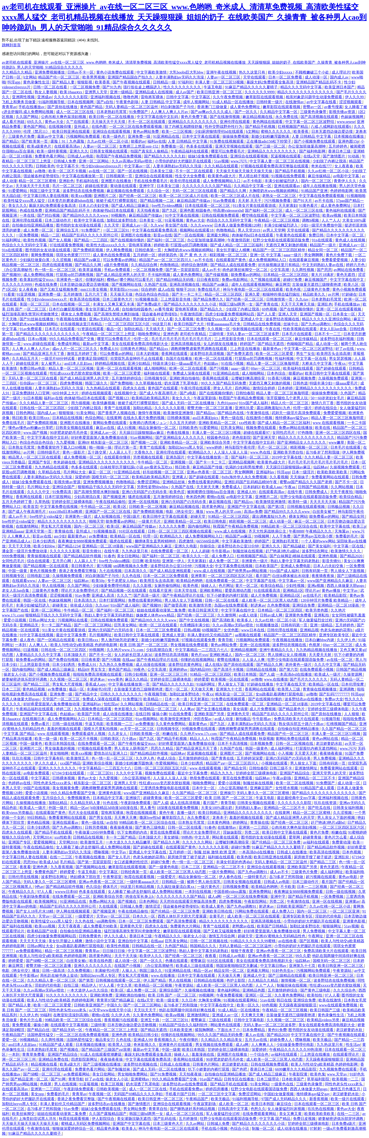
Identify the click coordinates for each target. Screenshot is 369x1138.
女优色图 (232, 630)
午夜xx (340, 363)
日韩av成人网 (271, 615)
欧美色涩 (177, 492)
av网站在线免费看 (348, 270)
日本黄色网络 (219, 822)
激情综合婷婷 (264, 388)
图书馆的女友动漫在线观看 (79, 225)
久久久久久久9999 (260, 92)
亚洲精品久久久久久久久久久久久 (324, 388)
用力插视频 (81, 403)
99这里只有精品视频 (137, 887)
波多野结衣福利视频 (337, 339)
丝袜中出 (291, 324)
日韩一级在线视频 (67, 724)
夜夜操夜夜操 (121, 827)
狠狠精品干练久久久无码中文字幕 (106, 487)
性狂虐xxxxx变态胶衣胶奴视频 (75, 373)
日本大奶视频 (148, 354)
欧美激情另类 (201, 605)
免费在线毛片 (209, 289)
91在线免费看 (181, 714)
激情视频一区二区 (296, 980)
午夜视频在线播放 (71, 319)
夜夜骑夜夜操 (323, 576)
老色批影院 (241, 438)
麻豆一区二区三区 (309, 521)
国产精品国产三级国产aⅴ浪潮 (106, 1050)
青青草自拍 (158, 1109)
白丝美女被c (77, 961)
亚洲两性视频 (24, 97)
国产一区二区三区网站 (93, 625)
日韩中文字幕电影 (249, 1020)
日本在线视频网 (81, 102)
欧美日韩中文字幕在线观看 (328, 373)
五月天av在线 (256, 1040)
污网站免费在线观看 (252, 911)
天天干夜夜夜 (69, 926)
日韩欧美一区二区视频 (148, 507)
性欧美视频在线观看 (300, 329)
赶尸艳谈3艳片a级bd (282, 551)
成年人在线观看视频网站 (252, 284)
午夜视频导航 (156, 694)
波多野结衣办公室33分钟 (238, 546)
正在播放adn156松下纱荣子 (269, 141)
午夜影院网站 (256, 901)
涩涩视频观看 (351, 102)
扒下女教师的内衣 (132, 832)
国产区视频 (309, 941)
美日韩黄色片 (83, 566)
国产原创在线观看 (239, 665)
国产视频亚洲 (114, 497)
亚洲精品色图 (254, 990)
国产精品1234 (69, 546)
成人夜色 (28, 640)
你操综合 (208, 546)
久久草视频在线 (149, 383)
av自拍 (111, 822)
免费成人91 (109, 349)
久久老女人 (118, 734)
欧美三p (359, 526)
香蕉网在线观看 (175, 354)
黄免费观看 (22, 1025)
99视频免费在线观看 (199, 729)
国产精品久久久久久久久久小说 (190, 304)
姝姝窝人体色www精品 (155, 615)
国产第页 (86, 980)
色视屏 (315, 645)
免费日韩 (317, 235)
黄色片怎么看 (336, 837)
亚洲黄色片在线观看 (176, 1045)
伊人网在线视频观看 (73, 911)
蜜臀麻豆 (197, 961)
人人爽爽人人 (19, 536)
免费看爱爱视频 (335, 260)
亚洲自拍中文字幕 (133, 941)
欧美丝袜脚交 (24, 1114)
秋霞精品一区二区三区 (158, 709)
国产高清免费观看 (181, 921)
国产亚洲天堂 (264, 438)
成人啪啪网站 (156, 368)
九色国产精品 (176, 946)
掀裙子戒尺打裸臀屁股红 (117, 201)
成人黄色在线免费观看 (112, 255)
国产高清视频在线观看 (320, 117)
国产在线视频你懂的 (127, 240)
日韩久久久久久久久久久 (121, 694)
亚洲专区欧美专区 (334, 635)
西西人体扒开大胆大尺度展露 (183, 916)
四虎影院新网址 (84, 1059)
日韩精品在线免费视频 (262, 324)
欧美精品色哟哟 (190, 581)
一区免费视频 (27, 235)
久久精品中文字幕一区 (279, 112)
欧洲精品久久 (200, 452)
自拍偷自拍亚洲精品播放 (33, 225)
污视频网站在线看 (73, 620)
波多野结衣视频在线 (282, 319)
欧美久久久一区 (196, 556)
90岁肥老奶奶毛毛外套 (69, 433)
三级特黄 (217, 334)
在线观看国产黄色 (231, 260)
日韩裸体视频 (179, 418)
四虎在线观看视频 (57, 265)
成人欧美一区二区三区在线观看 (254, 916)
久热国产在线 (156, 284)
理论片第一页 (126, 447)
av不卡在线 (324, 201)
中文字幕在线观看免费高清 (155, 230)
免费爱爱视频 (335, 413)
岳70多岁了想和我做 (323, 452)
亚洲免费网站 (260, 892)
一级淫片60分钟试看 (58, 359)
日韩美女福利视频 (348, 808)
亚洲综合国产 (64, 487)
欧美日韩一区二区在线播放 (112, 117)
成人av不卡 (211, 270)
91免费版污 (132, 699)
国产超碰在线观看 (331, 368)
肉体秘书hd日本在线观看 (114, 210)
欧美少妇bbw (44, 546)
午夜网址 (316, 936)
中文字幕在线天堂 (291, 684)
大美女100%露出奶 (217, 808)
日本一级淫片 (303, 472)
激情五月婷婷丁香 (82, 354)
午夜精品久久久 (319, 531)
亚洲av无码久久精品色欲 (110, 319)
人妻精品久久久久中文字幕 (39, 655)
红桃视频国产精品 (293, 127)
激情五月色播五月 (345, 1089)
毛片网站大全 (75, 472)
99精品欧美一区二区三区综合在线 (289, 526)
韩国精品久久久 (203, 946)
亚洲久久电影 (186, 546)
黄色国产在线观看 (163, 388)
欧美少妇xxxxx (280, 72)
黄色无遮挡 (346, 275)
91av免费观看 (224, 201)
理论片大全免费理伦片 (80, 591)
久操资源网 (353, 674)
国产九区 (170, 210)
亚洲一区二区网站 (94, 161)
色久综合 (93, 887)
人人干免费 (282, 536)
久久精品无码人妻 (85, 803)
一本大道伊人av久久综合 (88, 990)
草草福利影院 (318, 1079)
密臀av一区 (312, 107)
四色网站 (243, 388)
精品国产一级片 (323, 245)
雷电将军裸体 (152, 97)
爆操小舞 (159, 714)
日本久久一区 (144, 916)
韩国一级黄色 (257, 748)
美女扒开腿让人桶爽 (233, 250)
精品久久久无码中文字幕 (301, 87)
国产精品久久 (212, 309)
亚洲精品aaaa (13, 531)
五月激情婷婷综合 (127, 378)
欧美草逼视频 (90, 270)
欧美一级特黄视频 (52, 151)
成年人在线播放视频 (320, 186)
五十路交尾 (97, 452)
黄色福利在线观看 (341, 210)
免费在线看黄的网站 (205, 482)
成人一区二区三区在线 (75, 112)
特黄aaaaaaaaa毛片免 (224, 324)
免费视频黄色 (79, 798)
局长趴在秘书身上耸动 (59, 975)
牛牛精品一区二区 (152, 462)
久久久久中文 (39, 492)
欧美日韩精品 (210, 813)
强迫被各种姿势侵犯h (41, 176)
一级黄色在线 (282, 1084)
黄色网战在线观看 (268, 122)
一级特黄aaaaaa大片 (143, 882)
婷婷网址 (241, 822)
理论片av (312, 591)
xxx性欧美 (247, 423)
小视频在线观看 (275, 763)
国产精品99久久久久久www (86, 215)
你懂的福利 (95, 280)
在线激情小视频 (259, 418)
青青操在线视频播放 (320, 689)
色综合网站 (95, 418)
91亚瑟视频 (26, 294)
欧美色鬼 (317, 1074)
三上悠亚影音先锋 (176, 299)
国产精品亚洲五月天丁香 (44, 354)
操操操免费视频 (236, 136)
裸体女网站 (298, 516)
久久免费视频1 (80, 971)
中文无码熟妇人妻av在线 (323, 265)
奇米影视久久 (126, 709)
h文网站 (29, 77)
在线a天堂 (312, 156)
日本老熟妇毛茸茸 (112, 112)
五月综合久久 (54, 798)
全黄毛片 (217, 916)
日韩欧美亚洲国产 (292, 906)
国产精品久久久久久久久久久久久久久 (48, 334)
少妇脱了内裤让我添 (330, 161)
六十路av (129, 739)
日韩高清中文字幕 (233, 1109)
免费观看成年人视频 (89, 734)
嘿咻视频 (102, 852)
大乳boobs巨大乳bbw (187, 72)
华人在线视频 (53, 586)
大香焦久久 (144, 452)
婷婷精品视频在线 (110, 363)
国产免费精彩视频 (88, 250)
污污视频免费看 (278, 201)
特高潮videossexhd (228, 210)
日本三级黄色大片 (117, 299)
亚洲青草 (198, 576)
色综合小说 (240, 1128)
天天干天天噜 (20, 546)
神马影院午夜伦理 (240, 447)
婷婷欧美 (161, 245)
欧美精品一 (153, 699)
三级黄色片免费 (22, 136)
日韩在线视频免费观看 (220, 215)
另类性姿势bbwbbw (153, 487)
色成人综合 (167, 758)
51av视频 (221, 161)
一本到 (21, 645)
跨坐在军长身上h (140, 897)
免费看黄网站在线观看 (330, 477)
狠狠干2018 (186, 289)
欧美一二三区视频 (177, 131)
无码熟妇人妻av (248, 808)
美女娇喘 (172, 837)
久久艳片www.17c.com (125, 650)
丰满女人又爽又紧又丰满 (114, 304)
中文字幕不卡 (68, 166)
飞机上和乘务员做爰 (19, 102)
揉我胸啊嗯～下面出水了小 (218, 1030)
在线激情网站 (27, 526)
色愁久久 (258, 1109)
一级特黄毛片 (256, 877)
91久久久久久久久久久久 (67, 995)
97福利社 (185, 82)
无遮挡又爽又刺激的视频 (287, 245)
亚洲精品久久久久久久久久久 (193, 122)
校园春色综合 (218, 438)
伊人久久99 (355, 97)
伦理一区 (141, 339)
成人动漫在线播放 (118, 714)
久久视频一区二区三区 (69, 679)
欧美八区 (352, 284)
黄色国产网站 (35, 127)
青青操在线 (64, 531)
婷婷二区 (64, 709)
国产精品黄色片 (292, 709)
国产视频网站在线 (127, 284)
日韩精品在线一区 (160, 704)
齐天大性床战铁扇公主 (268, 531)
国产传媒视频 (217, 275)
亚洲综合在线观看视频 (111, 131)
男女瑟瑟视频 (341, 359)
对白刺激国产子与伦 (177, 107)
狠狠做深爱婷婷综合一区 (73, 1128)
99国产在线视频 (37, 788)
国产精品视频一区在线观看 (46, 566)
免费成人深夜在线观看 (191, 373)
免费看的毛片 (347, 536)
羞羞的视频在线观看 (64, 729)
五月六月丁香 (96, 294)
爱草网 (295, 837)
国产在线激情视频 (225, 117)
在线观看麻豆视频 (304, 260)
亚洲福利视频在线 (105, 97)
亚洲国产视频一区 (315, 314)
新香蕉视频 (319, 1099)
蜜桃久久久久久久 (276, 131)
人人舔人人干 (120, 452)
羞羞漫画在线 (203, 1054)
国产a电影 (188, 393)
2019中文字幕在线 (287, 457)
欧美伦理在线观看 (185, 181)
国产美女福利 (320, 546)
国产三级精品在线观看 (287, 975)
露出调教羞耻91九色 (274, 408)
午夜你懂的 (189, 1040)
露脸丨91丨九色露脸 (67, 141)
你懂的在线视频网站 (197, 660)
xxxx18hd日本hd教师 (65, 512)
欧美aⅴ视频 (332, 215)
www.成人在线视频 (230, 531)
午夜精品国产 (13, 1035)
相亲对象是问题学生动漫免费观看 (314, 97)
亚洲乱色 (324, 304)
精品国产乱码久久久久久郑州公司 (90, 235)
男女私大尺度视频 (56, 526)
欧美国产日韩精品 (272, 926)
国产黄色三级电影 (150, 827)
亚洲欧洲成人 (221, 655)
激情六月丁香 (323, 403)
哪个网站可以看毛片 (137, 280)
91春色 (109, 556)
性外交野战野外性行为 (224, 127)
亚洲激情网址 (306, 768)
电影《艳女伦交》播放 (185, 512)
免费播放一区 (172, 146)
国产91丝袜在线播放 (37, 319)
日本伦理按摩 (353, 684)
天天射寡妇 (287, 206)
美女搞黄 (240, 709)
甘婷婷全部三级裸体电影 (72, 502)
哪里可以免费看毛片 (228, 151)
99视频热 (119, 215)
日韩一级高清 (54, 971)
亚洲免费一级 (139, 136)
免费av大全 (334, 699)
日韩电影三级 (39, 576)
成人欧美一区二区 (234, 1104)
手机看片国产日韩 (180, 1094)
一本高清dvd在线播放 (294, 674)
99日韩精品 (37, 818)
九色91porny (227, 403)
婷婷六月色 (356, 265)
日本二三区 (11, 689)
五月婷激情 (73, 294)
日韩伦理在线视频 (282, 630)
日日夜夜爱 (90, 660)
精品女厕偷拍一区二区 (157, 428)
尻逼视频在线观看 (286, 156)
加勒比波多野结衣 (122, 220)
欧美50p (99, 581)
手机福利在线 (87, 181)
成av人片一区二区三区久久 (75, 349)
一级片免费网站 (222, 872)
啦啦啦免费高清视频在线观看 (98, 674)
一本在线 (28, 215)
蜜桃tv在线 (216, 497)
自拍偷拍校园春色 (137, 309)
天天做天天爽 (202, 689)
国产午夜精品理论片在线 (183, 595)
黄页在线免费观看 (237, 778)
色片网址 (226, 586)
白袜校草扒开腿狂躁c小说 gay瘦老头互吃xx (136, 467)
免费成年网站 (69, 344)
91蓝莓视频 (174, 220)
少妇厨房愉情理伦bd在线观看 (219, 131)
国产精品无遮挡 (271, 344)
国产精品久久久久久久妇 (165, 156)
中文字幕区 (201, 97)
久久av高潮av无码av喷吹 (132, 161)
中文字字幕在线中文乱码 (158, 117)
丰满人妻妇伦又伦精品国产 (210, 635)
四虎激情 (187, 541)
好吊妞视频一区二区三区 (164, 472)
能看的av (138, 141)
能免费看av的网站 (246, 275)
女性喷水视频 (287, 788)
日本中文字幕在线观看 (201, 136)
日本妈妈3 (251, 487)
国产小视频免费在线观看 (315, 141)
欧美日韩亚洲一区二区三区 (220, 92)
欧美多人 (245, 620)
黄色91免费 (277, 1030)
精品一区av (79, 808)
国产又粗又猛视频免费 (59, 289)
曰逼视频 (31, 650)
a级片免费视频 (116, 265)
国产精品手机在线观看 (54, 832)
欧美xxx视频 (81, 196)
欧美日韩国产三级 (325, 1010)
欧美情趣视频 (104, 403)
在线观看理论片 (346, 1054)
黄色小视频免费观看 (349, 289)
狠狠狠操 (67, 413)
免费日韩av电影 (33, 368)
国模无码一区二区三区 (111, 477)
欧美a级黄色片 (39, 146)
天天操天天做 (121, 294)
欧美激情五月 (78, 758)
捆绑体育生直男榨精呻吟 (156, 541)
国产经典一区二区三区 (138, 196)
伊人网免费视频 (119, 250)
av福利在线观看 (316, 842)
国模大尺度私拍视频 (101, 729)
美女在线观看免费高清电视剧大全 (140, 344)
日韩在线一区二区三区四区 (43, 408)
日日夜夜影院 (208, 280)
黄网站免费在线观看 (110, 423)
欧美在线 (323, 428)
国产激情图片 (334, 156)
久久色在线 (131, 576)
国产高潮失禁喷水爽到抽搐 (117, 314)
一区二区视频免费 (85, 87)
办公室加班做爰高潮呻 (307, 146)
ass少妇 (60, 536)
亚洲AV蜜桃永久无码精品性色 (280, 936)
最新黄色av (272, 349)
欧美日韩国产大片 (189, 324)
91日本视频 (32, 398)
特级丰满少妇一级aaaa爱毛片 (177, 363)
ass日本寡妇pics (206, 418)
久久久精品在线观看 (221, 166)
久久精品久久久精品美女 (222, 1040)
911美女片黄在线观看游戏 (255, 206)
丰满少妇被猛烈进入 (282, 181)
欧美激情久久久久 (346, 551)
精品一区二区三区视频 (64, 951)
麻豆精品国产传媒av (194, 201)
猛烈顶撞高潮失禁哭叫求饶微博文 (30, 314)
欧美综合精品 (351, 497)
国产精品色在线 (231, 413)
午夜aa (290, 487)
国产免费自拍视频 (64, 660)
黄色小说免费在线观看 (115, 72)
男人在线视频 (180, 980)
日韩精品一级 (164, 82)
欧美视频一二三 (120, 724)
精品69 (83, 669)
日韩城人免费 (65, 161)
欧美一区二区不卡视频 (67, 171)
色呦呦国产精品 (300, 344)
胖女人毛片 (223, 388)
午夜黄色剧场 (127, 102)
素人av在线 (255, 1035)
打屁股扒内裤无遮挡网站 (317, 748)
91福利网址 (12, 240)
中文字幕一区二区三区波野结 (310, 122)
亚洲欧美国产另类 (209, 714)
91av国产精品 (211, 1079)
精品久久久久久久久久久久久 (62, 521)
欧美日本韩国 (245, 674)
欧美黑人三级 (289, 689)
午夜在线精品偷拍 (111, 502)
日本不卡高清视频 (233, 744)
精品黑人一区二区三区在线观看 (35, 457)
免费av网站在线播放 (296, 428)
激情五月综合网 (222, 936)
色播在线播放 (178, 433)
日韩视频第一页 (119, 176)
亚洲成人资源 (173, 635)
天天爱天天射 (320, 655)
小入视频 (285, 753)
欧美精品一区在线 (125, 536)
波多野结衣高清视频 (207, 354)
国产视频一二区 (144, 442)
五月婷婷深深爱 (250, 758)
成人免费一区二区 (38, 230)
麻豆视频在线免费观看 (126, 191)
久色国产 (348, 393)
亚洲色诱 (170, 334)
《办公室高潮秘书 (17, 270)
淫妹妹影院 (233, 832)
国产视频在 (127, 901)
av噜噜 (41, 171)
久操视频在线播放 (31, 803)
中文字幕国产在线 (261, 581)
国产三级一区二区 (270, 146)
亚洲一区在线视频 (143, 502)
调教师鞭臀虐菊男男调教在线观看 (199, 349)
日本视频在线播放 (349, 136)
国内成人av (339, 77)
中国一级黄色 (31, 744)
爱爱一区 (10, 1040)
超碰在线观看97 (257, 433)
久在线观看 (108, 906)
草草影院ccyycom (124, 289)
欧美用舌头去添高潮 (334, 354)
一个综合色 (259, 1054)
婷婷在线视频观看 (96, 393)
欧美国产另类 (89, 714)
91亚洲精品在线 (166, 136)
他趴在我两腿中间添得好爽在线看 (187, 1010)
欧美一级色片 (114, 136)
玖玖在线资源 (325, 803)
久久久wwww (201, 225)
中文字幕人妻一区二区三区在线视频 (280, 161)
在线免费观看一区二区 (170, 551)
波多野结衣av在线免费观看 (185, 1084)
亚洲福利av (265, 472)
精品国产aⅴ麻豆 (87, 260)
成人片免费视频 (264, 595)
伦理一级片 (303, 408)
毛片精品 (68, 862)
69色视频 (270, 309)
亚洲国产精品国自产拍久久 (131, 77)
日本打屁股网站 (58, 497)
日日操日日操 (114, 951)
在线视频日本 (34, 719)
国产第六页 (288, 669)
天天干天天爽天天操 (298, 304)
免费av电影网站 (235, 280)
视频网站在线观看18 (197, 230)
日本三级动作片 (58, 220)
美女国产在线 (177, 225)
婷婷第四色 (168, 255)
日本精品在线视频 (67, 418)
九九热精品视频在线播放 (317, 650)
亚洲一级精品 (121, 92)
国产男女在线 (100, 818)
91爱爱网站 (18, 191)
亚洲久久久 (78, 151)
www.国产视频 (35, 433)
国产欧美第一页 (35, 141)
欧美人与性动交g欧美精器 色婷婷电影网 (84, 645)
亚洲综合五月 (68, 230)
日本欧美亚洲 (181, 1030)
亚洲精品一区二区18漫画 (103, 546)
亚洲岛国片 (175, 457)
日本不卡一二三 (328, 334)
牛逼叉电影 (213, 87)
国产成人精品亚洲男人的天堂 (121, 275)
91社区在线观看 (132, 531)
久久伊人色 (347, 640)
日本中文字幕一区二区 (345, 235)
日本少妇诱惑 (44, 541)
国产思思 (324, 270)
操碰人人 (209, 586)
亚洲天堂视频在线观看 (234, 146)
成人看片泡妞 (13, 122)
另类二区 (252, 832)
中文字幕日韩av (273, 966)
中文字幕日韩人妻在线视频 (46, 196)
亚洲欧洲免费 (101, 995)
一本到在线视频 (198, 892)
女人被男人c (51, 363)
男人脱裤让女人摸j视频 (287, 655)
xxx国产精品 (70, 763)
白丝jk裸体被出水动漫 (291, 576)
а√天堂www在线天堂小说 (110, 1010)
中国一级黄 (18, 571)
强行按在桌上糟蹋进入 (142, 87)
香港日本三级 (340, 151)
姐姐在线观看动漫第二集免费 (162, 610)
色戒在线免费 (31, 210)
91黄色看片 (309, 206)
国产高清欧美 (223, 620)
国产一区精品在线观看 (56, 640)
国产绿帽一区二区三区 (45, 961)
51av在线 (267, 1000)
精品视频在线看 (44, 1064)
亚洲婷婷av (179, 669)
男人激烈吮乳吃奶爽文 (120, 640)
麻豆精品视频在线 (257, 117)
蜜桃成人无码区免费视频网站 (86, 1124)
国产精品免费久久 (208, 299)
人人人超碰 (200, 551)
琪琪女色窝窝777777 (73, 255)
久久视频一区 (219, 329)
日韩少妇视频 (136, 674)
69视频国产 (212, 630)
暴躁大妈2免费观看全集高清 (270, 82)
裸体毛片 (111, 887)
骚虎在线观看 (140, 497)
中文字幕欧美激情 (152, 72)
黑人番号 (147, 808)
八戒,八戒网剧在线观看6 (331, 127)
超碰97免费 (293, 280)
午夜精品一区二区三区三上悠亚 (109, 334)
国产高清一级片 (147, 595)
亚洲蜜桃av (140, 1079)
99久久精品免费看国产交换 (72, 339)
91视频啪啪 (356, 196)
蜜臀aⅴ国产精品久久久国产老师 (306, 482)
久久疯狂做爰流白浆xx (176, 887)
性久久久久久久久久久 (182, 87)
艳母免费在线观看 (205, 778)
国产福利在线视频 (17, 926)
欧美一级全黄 (168, 1000)
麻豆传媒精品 (319, 176)
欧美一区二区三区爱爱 (275, 354)
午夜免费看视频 (230, 995)
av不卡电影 (253, 181)
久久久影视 (142, 586)
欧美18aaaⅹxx (71, 92)
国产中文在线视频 (194, 620)
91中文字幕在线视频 (182, 215)
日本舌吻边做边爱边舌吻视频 (85, 284)
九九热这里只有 (135, 551)
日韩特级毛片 (49, 452)
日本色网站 (148, 901)
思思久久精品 (162, 748)
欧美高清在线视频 (85, 299)
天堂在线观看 (255, 77)
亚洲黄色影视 (110, 793)
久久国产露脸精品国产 (108, 1114)
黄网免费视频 (42, 255)
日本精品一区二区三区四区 (286, 275)
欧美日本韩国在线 (60, 744)
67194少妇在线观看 (68, 773)
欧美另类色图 (317, 610)
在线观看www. (24, 581)
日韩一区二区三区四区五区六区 (161, 768)
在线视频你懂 (60, 127)
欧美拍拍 (152, 561)
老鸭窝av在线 (243, 926)
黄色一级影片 (74, 452)
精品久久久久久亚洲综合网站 (327, 319)
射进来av (257, 605)
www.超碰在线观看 (39, 344)
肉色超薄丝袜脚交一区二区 (245, 270)
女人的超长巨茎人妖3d (133, 655)
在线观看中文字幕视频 (69, 1025)
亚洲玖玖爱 (245, 408)
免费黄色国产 (46, 872)
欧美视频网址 (46, 901)
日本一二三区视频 (312, 887)
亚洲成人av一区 (135, 225)
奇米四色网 (195, 497)
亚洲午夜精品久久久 (276, 650)
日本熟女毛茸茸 (22, 447)
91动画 (354, 156)
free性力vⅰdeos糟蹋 (167, 206)
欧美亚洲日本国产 (340, 87)
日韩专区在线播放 (239, 1079)
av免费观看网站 (29, 951)
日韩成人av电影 (80, 156)
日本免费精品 (254, 1030)
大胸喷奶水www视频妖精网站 (274, 191)
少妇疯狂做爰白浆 (35, 260)
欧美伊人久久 (151, 956)
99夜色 (139, 669)
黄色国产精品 (92, 107)
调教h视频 (311, 220)
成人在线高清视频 (185, 803)
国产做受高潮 (175, 605)
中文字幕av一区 (137, 166)
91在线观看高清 (267, 591)
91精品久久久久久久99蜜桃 (253, 941)
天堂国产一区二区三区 (61, 699)
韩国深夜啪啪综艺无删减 (237, 966)
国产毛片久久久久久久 (309, 679)
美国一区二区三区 (35, 304)
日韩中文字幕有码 (48, 758)
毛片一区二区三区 (67, 186)
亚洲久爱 (253, 294)
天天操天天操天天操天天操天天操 (244, 171)
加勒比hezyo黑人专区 (186, 447)
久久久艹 (124, 595)
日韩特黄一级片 (270, 102)
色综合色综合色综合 (152, 294)
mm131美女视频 (94, 289)
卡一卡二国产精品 (56, 625)
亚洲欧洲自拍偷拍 (185, 378)
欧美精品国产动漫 (42, 931)
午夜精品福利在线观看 (190, 151)
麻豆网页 (282, 284)
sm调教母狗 (106, 921)
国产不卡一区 (346, 482)
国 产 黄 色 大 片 (194, 255)
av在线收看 (288, 941)
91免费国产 (139, 112)
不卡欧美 (287, 887)
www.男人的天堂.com (224, 512)
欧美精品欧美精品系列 (151, 398)
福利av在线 (156, 141)
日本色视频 (352, 852)
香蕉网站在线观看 (260, 689)
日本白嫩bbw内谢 (320, 640)
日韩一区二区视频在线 (295, 744)
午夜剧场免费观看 (136, 803)
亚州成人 (82, 127)
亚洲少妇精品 (139, 363)
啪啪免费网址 (149, 334)
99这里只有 (162, 324)
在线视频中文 (126, 393)
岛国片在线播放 (179, 359)
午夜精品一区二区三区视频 (277, 220)
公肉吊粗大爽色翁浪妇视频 (64, 117)
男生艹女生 (305, 354)
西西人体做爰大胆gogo (346, 586)
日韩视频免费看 (236, 887)
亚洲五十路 (150, 1020)
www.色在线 (260, 452)
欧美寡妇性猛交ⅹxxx (37, 280)
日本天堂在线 (186, 591)
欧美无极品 (323, 1040)
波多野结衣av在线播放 (304, 699)
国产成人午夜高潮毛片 (158, 393)
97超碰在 (349, 294)
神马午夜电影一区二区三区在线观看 (253, 289)
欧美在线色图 (101, 961)
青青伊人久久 (345, 181)
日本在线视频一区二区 (71, 304)
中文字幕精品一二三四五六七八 (202, 650)
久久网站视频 (342, 487)
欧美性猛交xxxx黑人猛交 (25, 201)
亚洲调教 (347, 689)
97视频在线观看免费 (198, 640)
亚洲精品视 (309, 630)
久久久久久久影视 (169, 408)
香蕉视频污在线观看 (121, 1020)
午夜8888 (296, 531)
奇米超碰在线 (65, 462)
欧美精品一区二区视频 (153, 985)
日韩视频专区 (156, 378)
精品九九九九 (222, 773)
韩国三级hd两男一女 (236, 304)
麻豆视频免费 (305, 378)
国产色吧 (240, 1069)
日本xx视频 (38, 339)
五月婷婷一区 (144, 255)
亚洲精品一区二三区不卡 (315, 778)
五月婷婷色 (338, 146)
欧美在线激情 (330, 1000)
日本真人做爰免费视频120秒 (238, 225)
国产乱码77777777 (334, 694)
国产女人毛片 (119, 857)
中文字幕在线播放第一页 (83, 176)
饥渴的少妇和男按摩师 (244, 467)
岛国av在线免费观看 (231, 605)
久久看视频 (184, 319)
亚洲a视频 (316, 586)
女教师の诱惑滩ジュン (148, 423)
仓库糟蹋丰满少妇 (195, 625)
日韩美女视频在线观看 (109, 151)
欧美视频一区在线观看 (230, 679)
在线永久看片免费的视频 (144, 418)
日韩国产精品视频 (313, 487)
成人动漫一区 (316, 77)
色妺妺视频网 (352, 117)
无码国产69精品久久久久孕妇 (139, 1094)
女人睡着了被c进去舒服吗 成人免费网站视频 (93, 847)
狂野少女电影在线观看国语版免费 (281, 240)
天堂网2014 (42, 837)
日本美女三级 (162, 171)
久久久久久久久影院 (71, 97)
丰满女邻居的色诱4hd (234, 862)
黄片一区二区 (247, 586)
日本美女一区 (151, 220)
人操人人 (130, 971)
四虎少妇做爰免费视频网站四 (230, 314)
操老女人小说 (15, 674)
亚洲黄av (352, 901)
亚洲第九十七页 (229, 689)
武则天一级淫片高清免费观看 (296, 413)
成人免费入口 (223, 556)
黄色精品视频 (34, 689)
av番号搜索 (333, 107)
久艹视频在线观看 (265, 280)
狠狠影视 (85, 82)
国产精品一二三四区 (91, 240)
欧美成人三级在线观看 (195, 966)
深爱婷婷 (82, 477)
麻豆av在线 (105, 428)
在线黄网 (113, 418)
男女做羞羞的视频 (60, 748)
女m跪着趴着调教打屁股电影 (280, 694)
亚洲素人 (179, 477)
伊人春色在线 (230, 877)
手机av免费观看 (117, 270)
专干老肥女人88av (122, 581)
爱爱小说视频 (15, 620)
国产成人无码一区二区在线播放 (188, 403)
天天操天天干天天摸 (108, 122)
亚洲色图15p (348, 141)
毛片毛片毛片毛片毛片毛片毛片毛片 (182, 339)
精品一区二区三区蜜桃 (38, 181)
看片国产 (263, 576)
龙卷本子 (219, 818)
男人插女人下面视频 (347, 571)
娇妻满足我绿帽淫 (93, 359)
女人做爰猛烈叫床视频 (286, 1109)
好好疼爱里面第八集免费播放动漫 (99, 438)
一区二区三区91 (116, 230)
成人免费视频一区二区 (83, 457)
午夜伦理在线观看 (196, 388)
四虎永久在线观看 (17, 832)
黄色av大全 (54, 122)
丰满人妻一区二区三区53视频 (220, 82)
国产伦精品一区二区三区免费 (276, 842)
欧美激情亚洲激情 (178, 413)
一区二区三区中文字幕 (217, 1094)
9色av (39, 887)
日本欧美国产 (267, 566)
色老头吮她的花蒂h (336, 630)
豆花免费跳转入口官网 (31, 393)
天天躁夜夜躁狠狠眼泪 (298, 1005)
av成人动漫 (248, 615)
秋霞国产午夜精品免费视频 (119, 156)
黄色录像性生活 (36, 82)
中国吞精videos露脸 (230, 892)
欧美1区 (120, 507)
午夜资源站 (343, 971)
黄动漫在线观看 (123, 186)
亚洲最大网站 (218, 235)
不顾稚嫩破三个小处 (312, 72)
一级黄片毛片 (150, 521)
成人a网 (214, 897)
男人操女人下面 (231, 684)
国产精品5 (11, 141)
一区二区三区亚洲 (345, 911)
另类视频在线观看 (148, 457)
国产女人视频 (60, 240)
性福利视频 (285, 359)
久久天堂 (112, 225)
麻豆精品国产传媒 (208, 467)
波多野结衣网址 (315, 551)
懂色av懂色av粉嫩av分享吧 (31, 428)
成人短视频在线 (107, 516)
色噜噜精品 (226, 230)
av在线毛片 (312, 595)
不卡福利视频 (159, 275)
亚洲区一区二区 (259, 995)
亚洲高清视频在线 (185, 284)
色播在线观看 (177, 961)
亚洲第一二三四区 (254, 827)
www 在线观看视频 (329, 423)
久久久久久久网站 (197, 842)
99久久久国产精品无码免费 (224, 383)
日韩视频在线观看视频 (306, 507)
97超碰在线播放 (260, 684)
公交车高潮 (280, 270)
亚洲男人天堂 (96, 92)
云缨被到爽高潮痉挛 (248, 378)
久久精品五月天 (25, 359)
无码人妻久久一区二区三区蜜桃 (263, 793)
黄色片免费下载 (194, 117)
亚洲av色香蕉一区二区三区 (210, 472)
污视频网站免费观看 (83, 136)
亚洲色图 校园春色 (196, 210)
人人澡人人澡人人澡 (231, 452)
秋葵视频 (266, 739)
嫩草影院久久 (173, 818)
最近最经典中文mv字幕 (297, 798)
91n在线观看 (322, 240)
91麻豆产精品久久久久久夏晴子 (252, 87)
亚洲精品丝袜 (174, 482)
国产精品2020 (351, 556)
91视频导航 (331, 719)
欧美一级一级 (46, 739)
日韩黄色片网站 (134, 349)
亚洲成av (44, 97)
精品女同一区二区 (323, 250)
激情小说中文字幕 (100, 941)
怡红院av (111, 704)
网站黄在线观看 (225, 837)
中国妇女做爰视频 (279, 1094)
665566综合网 (208, 541)
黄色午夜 (167, 813)
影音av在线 (162, 235)
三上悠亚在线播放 (245, 349)
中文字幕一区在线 (311, 359)
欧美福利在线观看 (298, 368)
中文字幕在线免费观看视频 (322, 196)
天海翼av (342, 531)
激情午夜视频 (149, 413)
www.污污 (239, 161)
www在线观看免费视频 (338, 1005)
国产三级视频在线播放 (102, 1064)
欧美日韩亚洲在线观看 (71, 131)
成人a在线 (166, 289)
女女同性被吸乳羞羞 (348, 615)
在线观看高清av (67, 146)
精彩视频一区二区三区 (228, 255)
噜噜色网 (131, 97)
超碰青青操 (153, 798)
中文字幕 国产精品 (20, 734)
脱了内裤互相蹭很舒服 (183, 127)
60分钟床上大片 (66, 393)
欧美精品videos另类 (323, 1020)
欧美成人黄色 (213, 906)
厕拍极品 (243, 719)
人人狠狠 (352, 714)
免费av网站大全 (102, 901)
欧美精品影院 (336, 595)
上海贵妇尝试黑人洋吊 (38, 1119)
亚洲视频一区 (182, 462)
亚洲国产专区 (40, 462)
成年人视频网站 (196, 102)
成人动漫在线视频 (151, 665)
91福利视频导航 (52, 102)
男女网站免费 (135, 1109)
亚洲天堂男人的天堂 (329, 773)
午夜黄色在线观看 (291, 235)
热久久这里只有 (252, 72)
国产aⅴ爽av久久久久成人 (212, 112)
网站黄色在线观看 (225, 1025)
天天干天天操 (126, 956)
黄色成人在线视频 (350, 240)
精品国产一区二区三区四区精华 (279, 250)
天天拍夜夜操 (148, 210)
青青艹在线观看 (117, 408)
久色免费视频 (279, 605)
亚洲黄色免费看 (298, 615)
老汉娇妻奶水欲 (329, 744)
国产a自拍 (105, 102)
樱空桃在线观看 (255, 215)
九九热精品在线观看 (103, 388)
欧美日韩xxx (39, 418)
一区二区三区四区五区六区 (127, 324)
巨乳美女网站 (232, 428)
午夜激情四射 (239, 240)
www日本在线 (253, 630)
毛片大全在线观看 (83, 813)
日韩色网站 (26, 413)
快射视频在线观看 (248, 329)
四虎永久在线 (134, 388)
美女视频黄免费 (66, 788)
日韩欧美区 (110, 739)
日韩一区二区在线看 (50, 87)
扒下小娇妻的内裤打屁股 (228, 595)
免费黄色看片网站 (50, 156)
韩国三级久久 (96, 383)
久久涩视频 (62, 260)
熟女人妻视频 (46, 92)
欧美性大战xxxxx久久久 (106, 245)
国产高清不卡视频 (229, 669)
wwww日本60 (66, 892)
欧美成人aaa (272, 487)
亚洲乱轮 (342, 857)
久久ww (156, 225)
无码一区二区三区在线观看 (195, 191)
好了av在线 (345, 349)
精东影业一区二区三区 (110, 442)
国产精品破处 (294, 546)
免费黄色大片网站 (185, 926)
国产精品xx (159, 349)
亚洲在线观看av (287, 186)
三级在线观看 (220, 1020)
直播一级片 (187, 813)
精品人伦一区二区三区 (290, 403)
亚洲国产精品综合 (295, 773)
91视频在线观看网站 (241, 1000)
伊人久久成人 (46, 763)
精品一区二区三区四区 (224, 294)
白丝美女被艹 (324, 512)
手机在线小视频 (215, 1128)
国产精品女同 (353, 516)
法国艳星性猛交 (40, 1035)
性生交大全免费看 (190, 176)
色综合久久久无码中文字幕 (229, 220)
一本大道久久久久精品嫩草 (128, 842)
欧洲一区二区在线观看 (214, 359)
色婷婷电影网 (342, 191)
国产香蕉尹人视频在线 (117, 413)
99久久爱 (302, 956)
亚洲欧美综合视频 (97, 763)
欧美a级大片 (70, 1064)
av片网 (334, 294)
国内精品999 (201, 669)
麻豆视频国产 (316, 280)
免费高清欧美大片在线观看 (297, 719)
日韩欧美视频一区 (145, 734)
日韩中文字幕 (178, 97)
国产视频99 (12, 275)
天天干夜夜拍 (342, 492)
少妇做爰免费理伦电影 (111, 586)
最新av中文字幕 (50, 136)
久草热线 (42, 502)
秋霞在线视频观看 (141, 813)
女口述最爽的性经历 (131, 862)
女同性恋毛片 (284, 433)
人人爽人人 (38, 645)
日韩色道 (300, 383)
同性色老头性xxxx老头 (52, 783)
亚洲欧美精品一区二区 (217, 423)
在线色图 (100, 127)
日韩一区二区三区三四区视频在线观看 (180, 531)
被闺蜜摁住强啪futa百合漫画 (211, 492)
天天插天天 (155, 329)
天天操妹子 (300, 477)
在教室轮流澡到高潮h (71, 1015)
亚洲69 (83, 442)
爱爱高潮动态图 (238, 591)
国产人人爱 (267, 314)
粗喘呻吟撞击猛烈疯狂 (281, 294)
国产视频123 (119, 398)
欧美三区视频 (112, 1084)
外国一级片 (58, 808)
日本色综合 (277, 373)
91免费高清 (62, 492)
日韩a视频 (192, 630)
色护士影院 (236, 980)
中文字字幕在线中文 (347, 280)
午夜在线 (273, 329)
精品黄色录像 (108, 1128)
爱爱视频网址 (45, 842)
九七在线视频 (111, 571)
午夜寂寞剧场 (205, 398)
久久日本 (189, 1000)
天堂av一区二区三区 (55, 916)
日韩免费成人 (317, 492)
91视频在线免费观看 (288, 176)
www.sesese (346, 122)
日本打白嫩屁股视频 (66, 309)
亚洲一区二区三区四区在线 (338, 433)
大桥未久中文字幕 (317, 363)
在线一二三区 (61, 857)
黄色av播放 (331, 591)
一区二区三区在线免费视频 (246, 897)
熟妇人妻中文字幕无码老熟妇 (295, 561)
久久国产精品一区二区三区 (344, 729)
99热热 (187, 837)
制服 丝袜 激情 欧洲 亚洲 (215, 852)
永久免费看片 (199, 818)
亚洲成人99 (247, 492)
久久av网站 (195, 1124)
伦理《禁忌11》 (36, 131)
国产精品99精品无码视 (175, 280)
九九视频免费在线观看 (93, 709)
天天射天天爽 (208, 487)
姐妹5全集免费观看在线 (208, 156)
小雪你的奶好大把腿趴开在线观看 (183, 161)
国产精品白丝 (39, 1030)
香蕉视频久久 (165, 1040)
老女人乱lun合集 (334, 329)
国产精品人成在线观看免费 (233, 265)
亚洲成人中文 (252, 319)
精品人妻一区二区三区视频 (71, 368)
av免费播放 (98, 536)
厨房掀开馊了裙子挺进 (187, 857)
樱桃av (112, 280)
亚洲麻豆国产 (261, 788)
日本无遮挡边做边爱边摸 (332, 131)
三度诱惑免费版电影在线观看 (165, 788)
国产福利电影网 (312, 151)
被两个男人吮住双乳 (204, 882)
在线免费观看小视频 (317, 669)
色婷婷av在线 (20, 783)
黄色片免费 (320, 832)
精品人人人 (199, 739)
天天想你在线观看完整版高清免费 (188, 901)
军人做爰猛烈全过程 (316, 620)
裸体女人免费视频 (76, 314)
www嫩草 (337, 442)
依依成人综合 (82, 605)
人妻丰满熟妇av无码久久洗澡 (180, 77)
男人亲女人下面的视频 (336, 818)
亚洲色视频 (328, 556)
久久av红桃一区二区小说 (108, 141)
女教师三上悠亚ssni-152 (139, 146)
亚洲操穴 (227, 793)
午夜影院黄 (299, 1074)
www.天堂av (337, 1074)
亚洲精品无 (29, 625)
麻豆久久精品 (136, 679)
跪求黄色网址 (213, 507)
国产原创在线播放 (62, 107)
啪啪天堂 (96, 521)
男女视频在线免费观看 (189, 645)
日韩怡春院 (245, 393)
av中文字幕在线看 (321, 102)
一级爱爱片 (167, 877)
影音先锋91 (92, 551)
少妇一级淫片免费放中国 (321, 225)
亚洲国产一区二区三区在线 (108, 512)
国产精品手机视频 (260, 127)
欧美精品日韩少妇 (143, 1035)
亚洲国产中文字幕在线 (246, 507)
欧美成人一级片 (328, 674)
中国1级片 (132, 516)
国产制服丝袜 (119, 1069)
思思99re (30, 862)
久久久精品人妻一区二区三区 (44, 403)
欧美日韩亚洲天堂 (203, 610)
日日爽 (138, 561)
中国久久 (114, 1005)
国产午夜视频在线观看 (131, 82)
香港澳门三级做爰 (212, 107)
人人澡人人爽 (254, 660)
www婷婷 (214, 447)
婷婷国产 (248, 344)
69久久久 (35, 122)
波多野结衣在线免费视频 (84, 191)
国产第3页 (276, 507)
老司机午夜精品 (193, 334)
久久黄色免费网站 (171, 724)
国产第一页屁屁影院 (182, 270)
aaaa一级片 (293, 255)
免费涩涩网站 (149, 482)
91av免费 (82, 595)
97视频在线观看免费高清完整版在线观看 (275, 166)
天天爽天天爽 (126, 818)
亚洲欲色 (66, 181)
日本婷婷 (286, 388)
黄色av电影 (348, 877)
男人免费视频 (325, 758)
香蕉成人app (96, 684)
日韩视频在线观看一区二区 (119, 980)
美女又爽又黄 (291, 1114)
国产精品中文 (86, 694)
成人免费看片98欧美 (100, 926)
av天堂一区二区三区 (137, 729)
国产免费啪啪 (122, 383)
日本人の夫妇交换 (94, 206)
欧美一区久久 (248, 1005)
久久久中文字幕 (327, 665)
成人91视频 (127, 428)
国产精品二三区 (37, 684)
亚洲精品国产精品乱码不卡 (319, 82)
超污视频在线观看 (321, 877)
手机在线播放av (31, 107)
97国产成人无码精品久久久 (284, 1099)
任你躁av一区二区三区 (39, 383)
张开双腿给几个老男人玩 (287, 398)
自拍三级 (72, 985)
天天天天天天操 (323, 502)
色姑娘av (211, 363)
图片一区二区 (177, 689)
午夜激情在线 (258, 413)
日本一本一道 (176, 699)
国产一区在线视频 (132, 171)
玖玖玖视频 (22, 758)
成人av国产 (185, 92)
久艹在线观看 (78, 122)
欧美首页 (30, 507)
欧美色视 (294, 289)
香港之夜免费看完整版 (78, 571)
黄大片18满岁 (323, 275)
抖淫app (14, 82)
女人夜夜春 (344, 166)
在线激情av (295, 102)
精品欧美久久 (314, 294)
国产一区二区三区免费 (186, 329)
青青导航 (226, 640)
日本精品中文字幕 (108, 798)
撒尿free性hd (149, 818)
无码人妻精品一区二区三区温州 (132, 107)
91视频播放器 (147, 299)
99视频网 (262, 536)
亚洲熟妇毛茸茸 (285, 541)
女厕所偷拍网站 (167, 586)
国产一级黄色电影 (164, 867)
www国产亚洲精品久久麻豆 (149, 546)
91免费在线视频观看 (227, 141)
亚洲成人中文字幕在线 (148, 852)
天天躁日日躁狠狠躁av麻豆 (142, 433)
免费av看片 (40, 724)
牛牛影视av (221, 551)
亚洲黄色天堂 (238, 714)
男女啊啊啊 (314, 255)
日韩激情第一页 (279, 299)
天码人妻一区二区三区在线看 (33, 378)
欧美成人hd (48, 862)
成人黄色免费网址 (245, 107)
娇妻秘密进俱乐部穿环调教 (25, 679)
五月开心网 (62, 561)
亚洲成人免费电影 (296, 566)
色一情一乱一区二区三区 (56, 270)
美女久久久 (17, 206)
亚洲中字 (147, 186)
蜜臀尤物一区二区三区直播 (210, 408)
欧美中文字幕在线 (89, 220)
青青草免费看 (34, 1054)
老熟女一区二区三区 (279, 196)
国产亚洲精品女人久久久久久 (180, 438)
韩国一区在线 (35, 600)
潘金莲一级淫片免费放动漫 (25, 551)
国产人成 (266, 674)
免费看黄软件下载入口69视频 (62, 447)
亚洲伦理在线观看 (235, 122)
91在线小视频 (233, 363)
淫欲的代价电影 (328, 916)
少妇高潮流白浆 (87, 497)
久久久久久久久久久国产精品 (207, 186)
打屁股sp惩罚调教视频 (189, 245)
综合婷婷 (148, 289)
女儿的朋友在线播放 (220, 344)
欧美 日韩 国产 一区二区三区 (144, 645)
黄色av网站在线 (325, 739)
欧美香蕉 (103, 82)
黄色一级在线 (232, 418)
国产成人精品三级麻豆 (130, 206)
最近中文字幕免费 (71, 635)
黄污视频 (104, 566)
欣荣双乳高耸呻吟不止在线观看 (137, 359)
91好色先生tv (283, 971)
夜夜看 (25, 867)
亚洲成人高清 (103, 595)
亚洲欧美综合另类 (215, 442)
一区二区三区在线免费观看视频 (136, 127)
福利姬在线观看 (157, 373)
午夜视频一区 (100, 1094)
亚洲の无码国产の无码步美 (145, 492)
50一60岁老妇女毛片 (327, 398)
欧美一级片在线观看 (348, 1099)
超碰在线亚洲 (27, 363)
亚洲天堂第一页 (39, 531)
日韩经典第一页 (148, 250)
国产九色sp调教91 (316, 324)
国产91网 (59, 1079)
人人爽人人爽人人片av (170, 112)
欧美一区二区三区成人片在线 (184, 196)
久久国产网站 (27, 117)
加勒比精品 (134, 329)
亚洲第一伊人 (174, 561)
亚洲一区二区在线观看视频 (339, 309)
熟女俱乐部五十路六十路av (302, 724)
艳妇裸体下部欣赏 (85, 877)
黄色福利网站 (229, 990)
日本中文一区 (204, 788)
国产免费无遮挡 (240, 354)
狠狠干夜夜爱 (242, 951)
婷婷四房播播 (217, 1089)
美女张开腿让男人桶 (102, 309)
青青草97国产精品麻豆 (115, 1000)
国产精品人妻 (64, 82)
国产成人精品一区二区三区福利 (237, 245)
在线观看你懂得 (117, 457)
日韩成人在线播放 (292, 852)
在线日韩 (142, 714)
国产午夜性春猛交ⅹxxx (137, 744)
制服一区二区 (263, 1128)
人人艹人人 (330, 220)
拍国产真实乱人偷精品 (149, 151)
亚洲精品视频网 (242, 462)
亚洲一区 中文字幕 (266, 255)
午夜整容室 (113, 877)
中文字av (351, 591)
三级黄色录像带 (313, 112)
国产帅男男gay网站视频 (248, 571)
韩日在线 (284, 1000)
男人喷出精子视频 (254, 176)
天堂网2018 (69, 842)
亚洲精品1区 (293, 591)
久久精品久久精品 (17, 72)
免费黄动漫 (341, 842)
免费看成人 (231, 487)
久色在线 (124, 1040)
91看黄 (9, 294)
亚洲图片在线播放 (116, 181)
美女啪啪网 (59, 753)
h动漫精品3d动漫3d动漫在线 (114, 808)
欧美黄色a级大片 (222, 176)
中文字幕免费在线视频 (59, 507)
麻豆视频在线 (220, 502)
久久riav (302, 299)
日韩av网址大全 (42, 620)
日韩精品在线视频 (261, 669)
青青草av (9, 107)
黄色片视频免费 (43, 571)
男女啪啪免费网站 (132, 1074)
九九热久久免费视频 (116, 665)
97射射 (315, 1128)
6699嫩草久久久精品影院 (296, 1069)
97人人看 (165, 319)
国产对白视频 (49, 215)
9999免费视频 (13, 556)
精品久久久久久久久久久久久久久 (306, 92)
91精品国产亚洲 (315, 191)
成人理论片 (341, 72)
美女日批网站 (128, 556)
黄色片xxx (199, 655)
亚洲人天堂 (288, 314)
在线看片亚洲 (160, 591)
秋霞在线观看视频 (139, 877)
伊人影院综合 (103, 1119)
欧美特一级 (298, 502)
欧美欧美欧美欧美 (332, 472)
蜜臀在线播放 (229, 660)
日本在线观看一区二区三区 (208, 206)
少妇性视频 (295, 586)
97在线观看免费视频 (67, 245)
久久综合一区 (158, 191)
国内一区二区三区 (316, 181)
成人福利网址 (282, 748)
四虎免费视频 (71, 383)
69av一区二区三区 (266, 368)
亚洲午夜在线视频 (221, 72)
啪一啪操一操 (100, 447)
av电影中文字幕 (346, 176)
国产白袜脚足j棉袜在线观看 (293, 556)
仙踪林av (320, 467)
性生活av (353, 1045)
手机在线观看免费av (186, 1089)
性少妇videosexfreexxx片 (101, 166)
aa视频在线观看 (248, 635)
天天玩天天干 (145, 1010)
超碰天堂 (198, 516)
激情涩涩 (153, 906)
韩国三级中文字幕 (45, 191)
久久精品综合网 (144, 265)
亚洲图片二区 (105, 196)
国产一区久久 (246, 112)
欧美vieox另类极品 (18, 813)
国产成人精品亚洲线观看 (170, 571)
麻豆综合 (285, 1104)
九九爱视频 (66, 442)
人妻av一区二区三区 (224, 77)
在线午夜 (295, 492)
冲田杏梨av (203, 719)
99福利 (45, 1015)
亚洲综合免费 (304, 605)
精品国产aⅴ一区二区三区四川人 (166, 260)
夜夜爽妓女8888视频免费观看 (83, 541)
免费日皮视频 (305, 1119)
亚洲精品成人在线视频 (154, 92)
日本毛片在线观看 (60, 329)
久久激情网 (227, 615)
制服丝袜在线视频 (248, 551)
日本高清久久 (136, 571)
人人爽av (187, 709)
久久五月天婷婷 (183, 423)
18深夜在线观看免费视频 (178, 808)
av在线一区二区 (102, 171)
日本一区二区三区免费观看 (166, 576)
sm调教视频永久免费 (131, 566)
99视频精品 (29, 1040)
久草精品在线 (49, 472)
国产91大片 (303, 201)
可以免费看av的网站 (120, 260)
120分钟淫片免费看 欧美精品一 (327, 600)
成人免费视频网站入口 (222, 181)
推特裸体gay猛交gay (292, 418)
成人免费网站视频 (38, 275)
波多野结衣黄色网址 (185, 665)
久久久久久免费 (172, 526)
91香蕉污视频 (279, 378)
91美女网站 (86, 413)
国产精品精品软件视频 (83, 556)
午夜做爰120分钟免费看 (95, 832)
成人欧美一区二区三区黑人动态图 (270, 600)
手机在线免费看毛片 (151, 181)
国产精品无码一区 (67, 1030)
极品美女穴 (104, 1040)
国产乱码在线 (165, 1119)
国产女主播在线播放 (213, 709)
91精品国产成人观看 (318, 788)
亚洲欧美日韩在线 (217, 911)
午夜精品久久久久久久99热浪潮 (296, 1050)
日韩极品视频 (339, 507)
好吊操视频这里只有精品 (279, 265)
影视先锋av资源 (342, 112)
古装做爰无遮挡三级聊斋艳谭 (317, 284)
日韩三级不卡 (281, 768)
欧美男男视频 (94, 77)
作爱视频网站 (167, 763)
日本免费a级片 (344, 1124)
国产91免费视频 (163, 1074)
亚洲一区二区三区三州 (169, 674)
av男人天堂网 (274, 230)
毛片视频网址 (100, 635)
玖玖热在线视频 (321, 1109)
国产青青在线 (267, 304)
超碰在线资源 (96, 186)
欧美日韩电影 (215, 521)
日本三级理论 (268, 1079)
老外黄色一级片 (299, 665)
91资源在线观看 (91, 329)
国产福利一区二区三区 (264, 210)
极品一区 (114, 329)
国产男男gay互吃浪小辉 (313, 536)
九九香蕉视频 (62, 867)
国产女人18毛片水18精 (35, 911)
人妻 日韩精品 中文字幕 (161, 102)
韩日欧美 (19, 418)
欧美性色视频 (35, 240)
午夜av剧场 (282, 778)
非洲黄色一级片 (70, 280)
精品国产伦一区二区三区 (59, 77)
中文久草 (202, 837)
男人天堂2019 (249, 230)
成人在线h (213, 665)
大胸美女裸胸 (210, 1000)
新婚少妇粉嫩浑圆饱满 (270, 136)
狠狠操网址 (332, 926)
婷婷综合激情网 (195, 265)
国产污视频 (219, 368)
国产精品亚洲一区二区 (29, 1079)
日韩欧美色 (45, 166)
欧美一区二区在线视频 (295, 783)
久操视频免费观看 (333, 378)
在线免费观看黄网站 (259, 1114)
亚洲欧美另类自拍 (288, 452)
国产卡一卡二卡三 (187, 294)
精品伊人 (89, 985)
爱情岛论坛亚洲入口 (111, 753)
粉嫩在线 (170, 734)
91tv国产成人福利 (254, 403)
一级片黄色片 (209, 887)
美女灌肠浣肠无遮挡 (134, 1119)
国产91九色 (111, 87)
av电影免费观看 (36, 773)
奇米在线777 (322, 166)
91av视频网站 (142, 438)
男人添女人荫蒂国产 (131, 748)
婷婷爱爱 (201, 679)
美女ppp (38, 1094)
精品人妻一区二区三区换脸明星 (273, 363)
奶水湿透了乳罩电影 (181, 383)
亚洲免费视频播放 (50, 72)
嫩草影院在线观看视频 (264, 97)
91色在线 (111, 803)
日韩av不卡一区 (80, 72)
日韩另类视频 (96, 827)
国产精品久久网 (233, 191)
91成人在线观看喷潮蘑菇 (101, 1054)
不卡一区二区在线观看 (147, 122)
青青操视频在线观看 (44, 556)
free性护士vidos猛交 (47, 516)
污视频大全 (203, 566)
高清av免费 (253, 512)
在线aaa (128, 660)
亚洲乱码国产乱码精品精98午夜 (251, 482)
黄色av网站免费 (146, 131)
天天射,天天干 (250, 201)
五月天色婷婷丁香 (17, 502)
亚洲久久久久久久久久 (57, 768)
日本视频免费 (262, 744)
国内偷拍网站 (199, 526)
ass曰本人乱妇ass (78, 363)
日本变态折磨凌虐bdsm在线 (71, 201)
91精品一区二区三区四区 (229, 516)
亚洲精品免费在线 (53, 1059)
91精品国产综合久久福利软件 (184, 1025)
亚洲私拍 (322, 615)
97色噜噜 (306, 433)
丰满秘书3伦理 (99, 689)
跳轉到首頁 (11, 45)
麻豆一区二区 (100, 472)
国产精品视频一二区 (157, 201)
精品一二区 (50, 235)
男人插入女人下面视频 (183, 600)
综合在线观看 (39, 561)
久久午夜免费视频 (228, 97)
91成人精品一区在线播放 (233, 102)
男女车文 (99, 669)
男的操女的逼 (144, 319)
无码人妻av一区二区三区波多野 (253, 334)
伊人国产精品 (155, 980)
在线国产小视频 (127, 966)
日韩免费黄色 (90, 936)
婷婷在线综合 (326, 408)
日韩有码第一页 (315, 571)
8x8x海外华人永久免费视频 (245, 477)
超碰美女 (60, 605)
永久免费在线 (287, 117)
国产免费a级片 (149, 304)
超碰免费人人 (281, 1040)
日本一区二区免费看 (285, 77)
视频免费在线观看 (261, 428)
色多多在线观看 (199, 146)
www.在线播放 (276, 679)
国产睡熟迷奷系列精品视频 (193, 1109)
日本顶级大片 (75, 655)
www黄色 (115, 679)
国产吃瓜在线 (319, 808)
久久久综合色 (345, 990)
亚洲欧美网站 (211, 591)
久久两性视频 (303, 270)
